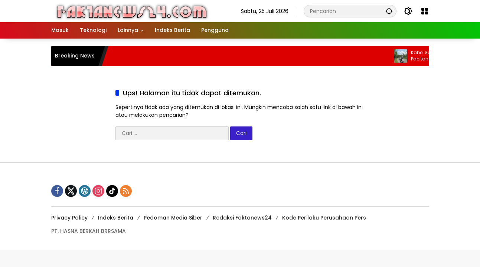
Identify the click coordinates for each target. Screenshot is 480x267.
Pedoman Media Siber (173, 217)
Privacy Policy (69, 217)
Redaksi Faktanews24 (242, 217)
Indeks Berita (115, 217)
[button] (389, 11)
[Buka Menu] (424, 11)
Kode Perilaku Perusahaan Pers (324, 217)
